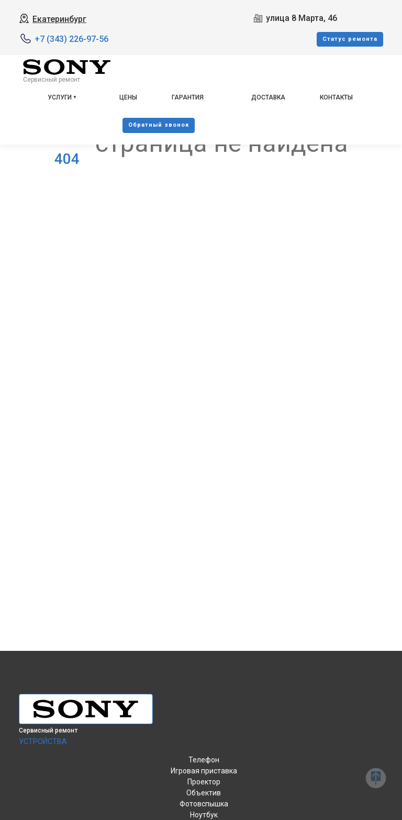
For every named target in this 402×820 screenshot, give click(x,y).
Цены (128, 97)
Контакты (336, 97)
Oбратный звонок (158, 124)
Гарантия (188, 97)
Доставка (268, 97)
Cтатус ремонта (349, 39)
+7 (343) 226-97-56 (71, 39)
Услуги (60, 97)
